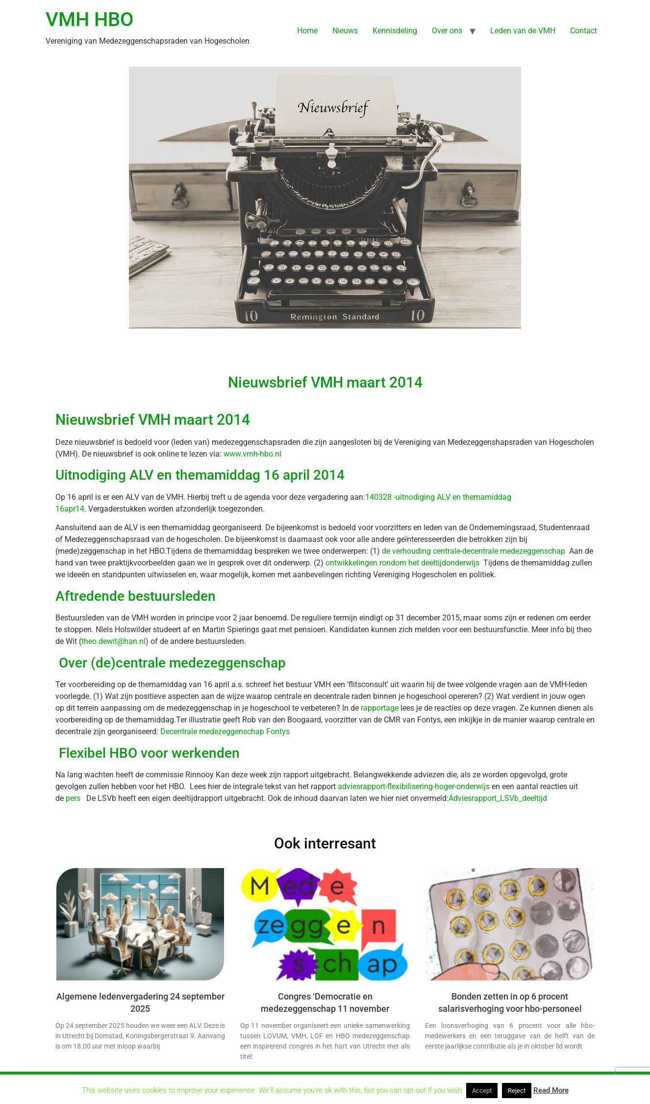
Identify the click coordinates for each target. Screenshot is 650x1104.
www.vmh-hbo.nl (252, 454)
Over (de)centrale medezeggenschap (170, 663)
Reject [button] (516, 1090)
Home (307, 30)
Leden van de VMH (522, 30)
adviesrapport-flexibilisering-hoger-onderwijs (414, 786)
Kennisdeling (395, 30)
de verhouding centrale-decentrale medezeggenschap (473, 551)
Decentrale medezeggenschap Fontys (225, 731)
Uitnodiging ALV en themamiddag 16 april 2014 (200, 475)
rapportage (380, 708)
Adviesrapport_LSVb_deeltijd (498, 798)
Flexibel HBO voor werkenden (147, 753)
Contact (583, 30)
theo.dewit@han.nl (113, 641)
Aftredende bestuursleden (135, 596)
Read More (551, 1090)
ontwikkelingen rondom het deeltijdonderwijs (402, 562)
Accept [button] (482, 1090)
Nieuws (345, 30)
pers (74, 798)
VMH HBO (90, 19)
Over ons (447, 30)
